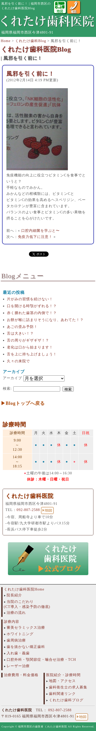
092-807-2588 (28, 510)
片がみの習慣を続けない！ (30, 299)
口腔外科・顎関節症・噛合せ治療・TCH (41, 660)
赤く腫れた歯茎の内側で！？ (32, 313)
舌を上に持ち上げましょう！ (32, 354)
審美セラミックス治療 (26, 627)
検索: (7, 388)
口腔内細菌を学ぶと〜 (40, 231)
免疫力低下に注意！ (35, 237)
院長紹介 (14, 595)
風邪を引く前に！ (30, 74)
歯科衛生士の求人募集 (68, 687)
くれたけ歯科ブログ (66, 700)
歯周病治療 (16, 640)
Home (5, 41)
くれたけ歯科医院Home (24, 589)
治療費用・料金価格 (21, 675)
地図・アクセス (62, 681)
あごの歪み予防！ (22, 327)
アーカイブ (12, 378)
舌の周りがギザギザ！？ (28, 340)
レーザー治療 (18, 666)
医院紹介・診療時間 (63, 675)
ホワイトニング (20, 634)
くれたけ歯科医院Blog (36, 49)
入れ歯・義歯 (18, 653)
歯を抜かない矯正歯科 (26, 647)
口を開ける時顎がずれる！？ (32, 306)
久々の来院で (18, 361)
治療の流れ (16, 613)
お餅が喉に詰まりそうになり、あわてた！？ (45, 320)
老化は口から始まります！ (30, 347)
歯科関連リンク (62, 694)
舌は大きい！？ (20, 333)
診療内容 (11, 622)
